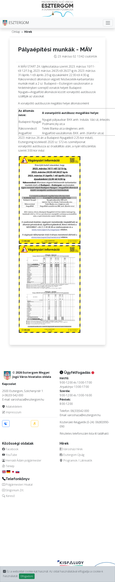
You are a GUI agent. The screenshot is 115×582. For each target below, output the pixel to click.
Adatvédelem (12, 406)
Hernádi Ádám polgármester (21, 460)
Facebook (10, 449)
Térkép (8, 466)
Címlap (16, 32)
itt (96, 433)
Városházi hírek (71, 449)
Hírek (28, 32)
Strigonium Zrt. (13, 490)
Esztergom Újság (72, 455)
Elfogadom (27, 576)
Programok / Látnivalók (76, 460)
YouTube (9, 455)
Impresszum (11, 412)
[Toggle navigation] (108, 22)
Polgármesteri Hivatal (17, 484)
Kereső (8, 496)
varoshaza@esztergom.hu (84, 415)
